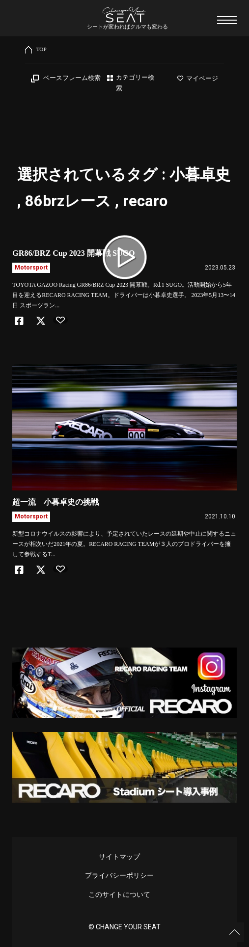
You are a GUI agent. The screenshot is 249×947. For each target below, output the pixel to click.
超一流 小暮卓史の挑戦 (55, 502)
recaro (145, 201)
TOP (41, 49)
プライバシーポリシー (119, 875)
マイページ (197, 78)
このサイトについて (119, 894)
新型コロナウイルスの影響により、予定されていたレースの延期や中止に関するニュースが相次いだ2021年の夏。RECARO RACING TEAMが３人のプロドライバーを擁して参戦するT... (124, 544)
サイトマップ (119, 857)
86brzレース (68, 201)
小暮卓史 (199, 174)
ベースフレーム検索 (72, 78)
